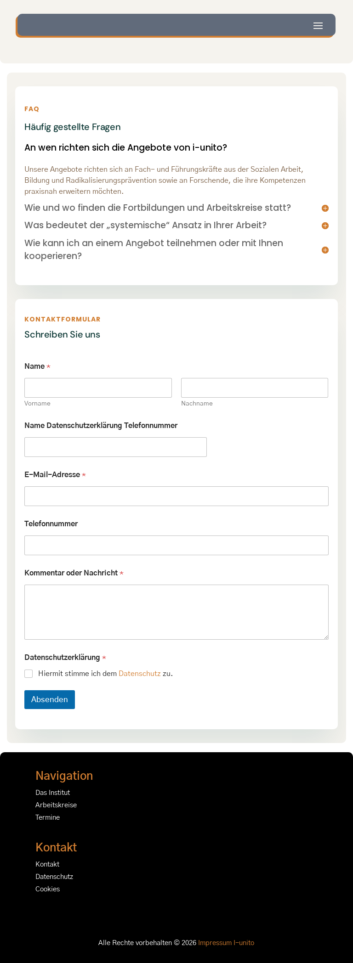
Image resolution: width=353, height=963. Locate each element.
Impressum (215, 943)
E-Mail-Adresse (55, 475)
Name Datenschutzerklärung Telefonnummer (100, 425)
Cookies (47, 889)
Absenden (49, 700)
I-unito (243, 943)
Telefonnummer (51, 524)
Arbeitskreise (56, 805)
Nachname (197, 403)
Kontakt (47, 864)
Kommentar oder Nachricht (74, 573)
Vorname (37, 403)
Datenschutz (140, 673)
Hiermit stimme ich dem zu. (105, 673)
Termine (47, 817)
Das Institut (52, 792)
